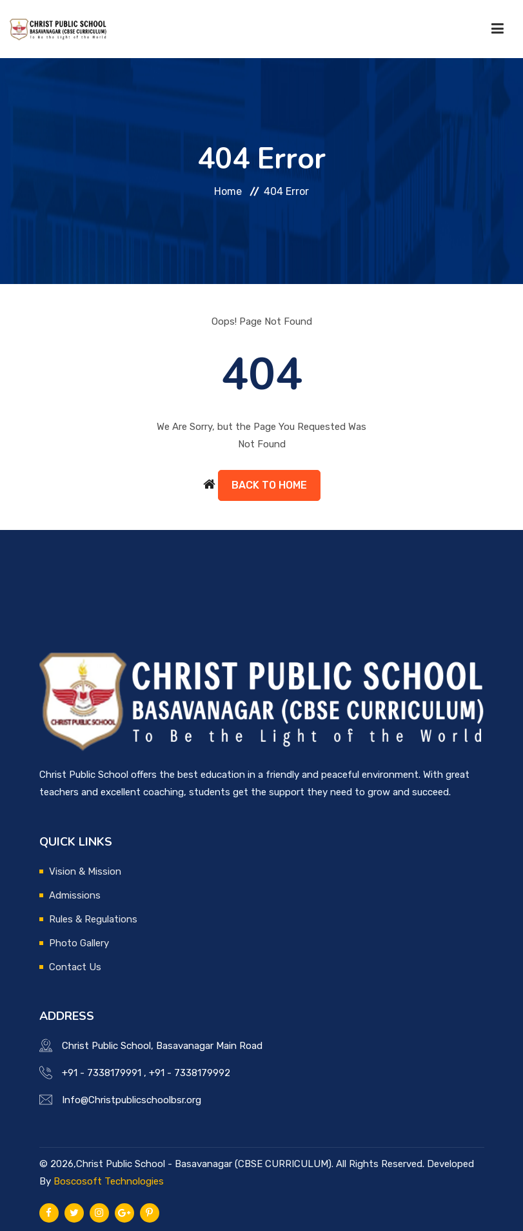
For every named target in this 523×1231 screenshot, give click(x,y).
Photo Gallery (79, 943)
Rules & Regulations (93, 919)
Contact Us (75, 967)
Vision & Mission (85, 871)
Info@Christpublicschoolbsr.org (131, 1100)
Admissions (75, 895)
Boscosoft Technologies (109, 1181)
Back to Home (269, 485)
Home (228, 191)
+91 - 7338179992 (189, 1073)
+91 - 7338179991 (101, 1073)
